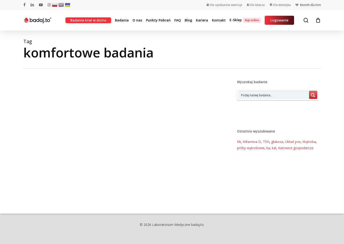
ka (268, 148)
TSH (266, 141)
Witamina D (252, 141)
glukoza (277, 141)
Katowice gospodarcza (295, 148)
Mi (239, 141)
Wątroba (309, 141)
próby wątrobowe (250, 148)
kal (274, 148)
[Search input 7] (274, 95)
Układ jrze (293, 141)
